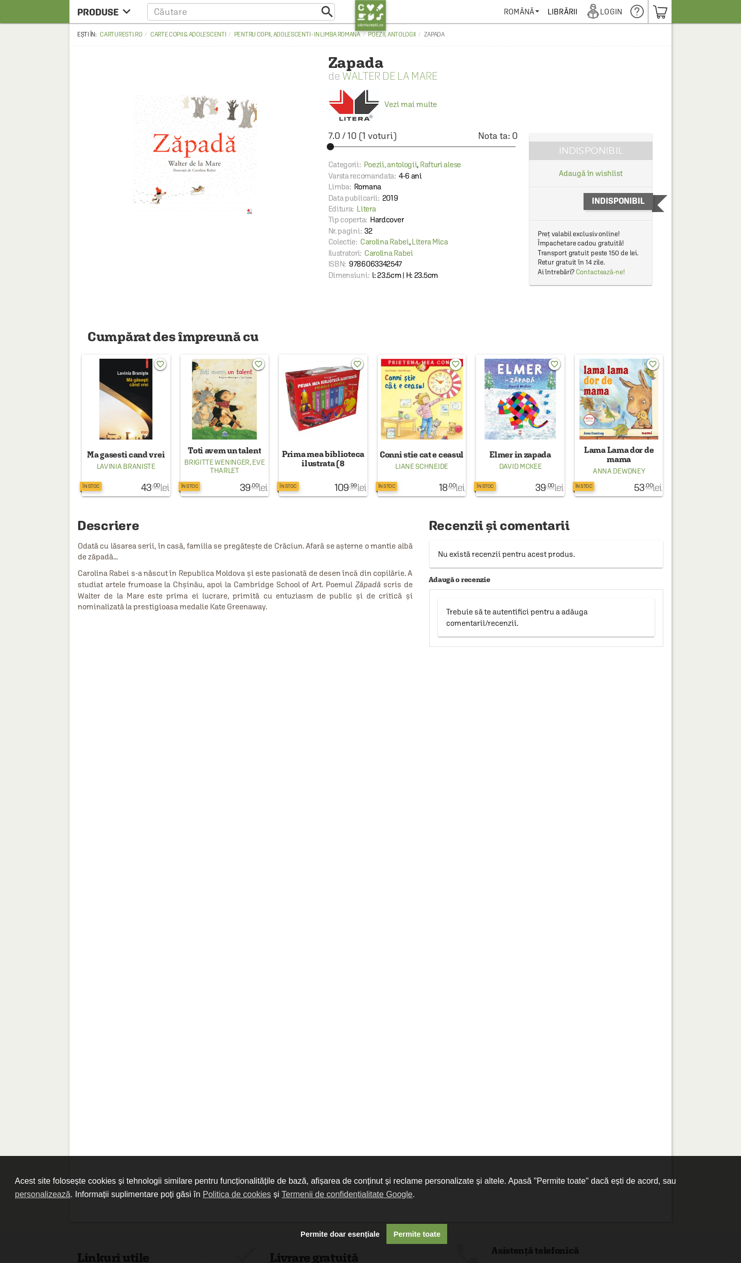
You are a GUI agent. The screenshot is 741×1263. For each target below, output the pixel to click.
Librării (563, 11)
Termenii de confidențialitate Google (346, 1194)
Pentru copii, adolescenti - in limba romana (297, 34)
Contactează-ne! (600, 272)
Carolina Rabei (384, 241)
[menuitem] (522, 11)
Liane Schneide (421, 466)
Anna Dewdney (619, 471)
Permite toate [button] (417, 1234)
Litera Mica (430, 241)
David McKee (520, 466)
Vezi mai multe (382, 104)
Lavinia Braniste (126, 466)
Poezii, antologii (392, 34)
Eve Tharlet (237, 466)
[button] (241, 11)
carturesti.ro (121, 34)
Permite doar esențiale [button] (340, 1234)
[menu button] (106, 11)
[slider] (423, 146)
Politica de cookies (237, 1194)
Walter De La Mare (389, 76)
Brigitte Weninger (217, 462)
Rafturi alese (440, 164)
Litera (366, 208)
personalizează (42, 1194)
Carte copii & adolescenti (188, 34)
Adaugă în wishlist (590, 173)
